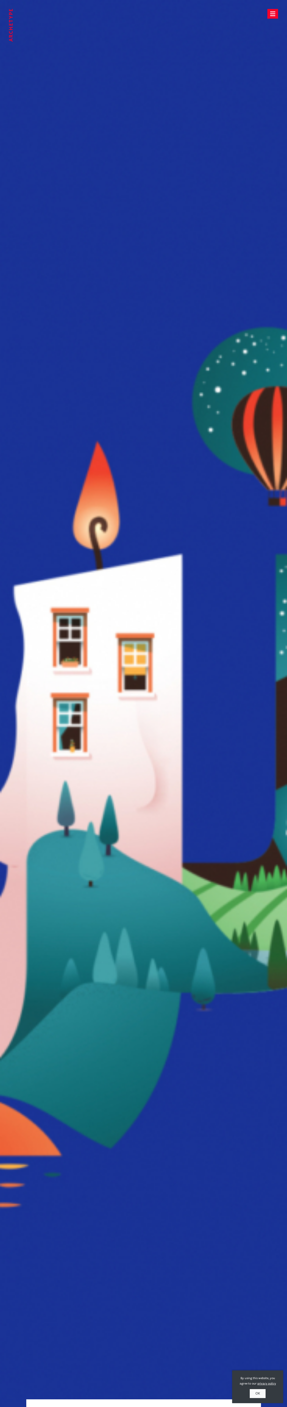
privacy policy (266, 1383)
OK (257, 1393)
